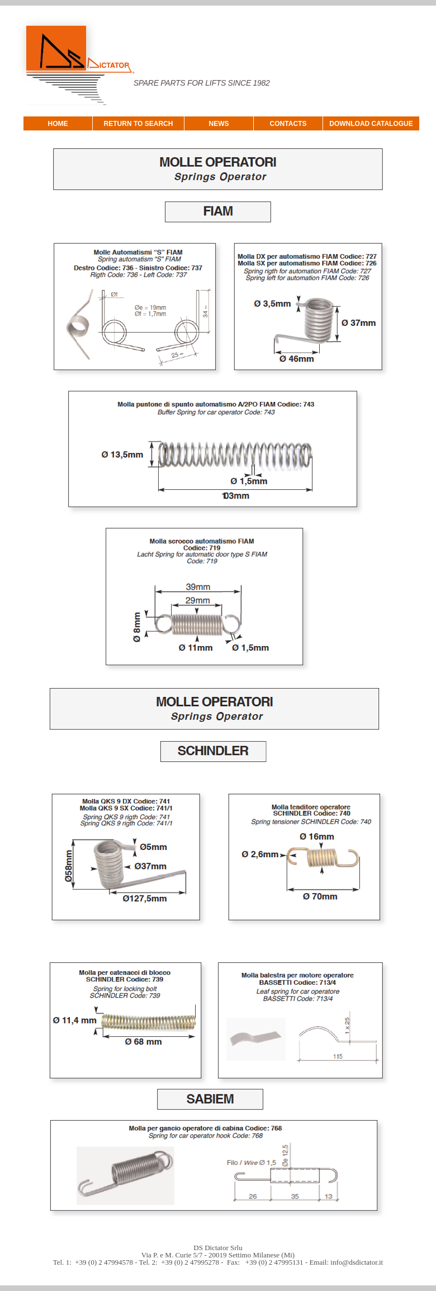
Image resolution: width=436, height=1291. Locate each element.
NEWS (219, 124)
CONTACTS (288, 124)
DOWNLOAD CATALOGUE (371, 124)
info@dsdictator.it (356, 1262)
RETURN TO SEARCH (138, 124)
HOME (58, 124)
